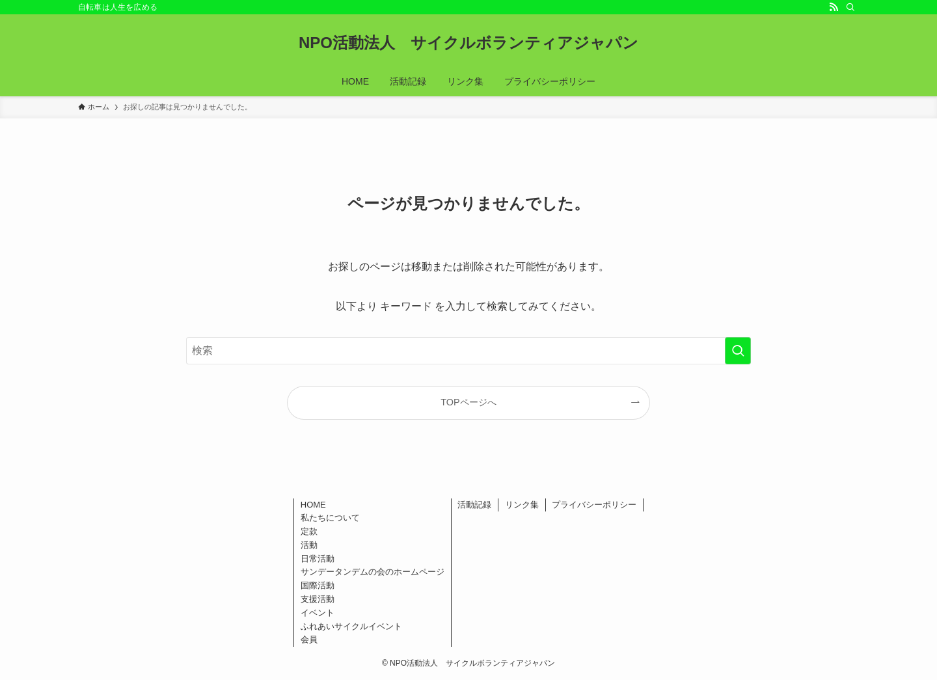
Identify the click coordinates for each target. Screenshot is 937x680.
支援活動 (317, 599)
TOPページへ (468, 402)
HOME (313, 505)
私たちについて (330, 518)
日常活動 (317, 559)
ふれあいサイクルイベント (351, 626)
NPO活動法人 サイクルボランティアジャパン (468, 43)
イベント (317, 613)
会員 (309, 639)
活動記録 (474, 505)
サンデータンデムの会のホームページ (372, 572)
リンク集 (522, 505)
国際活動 (317, 585)
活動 (309, 545)
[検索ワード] (468, 350)
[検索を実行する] (738, 350)
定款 (309, 531)
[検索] (850, 7)
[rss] (833, 7)
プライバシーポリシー (594, 505)
